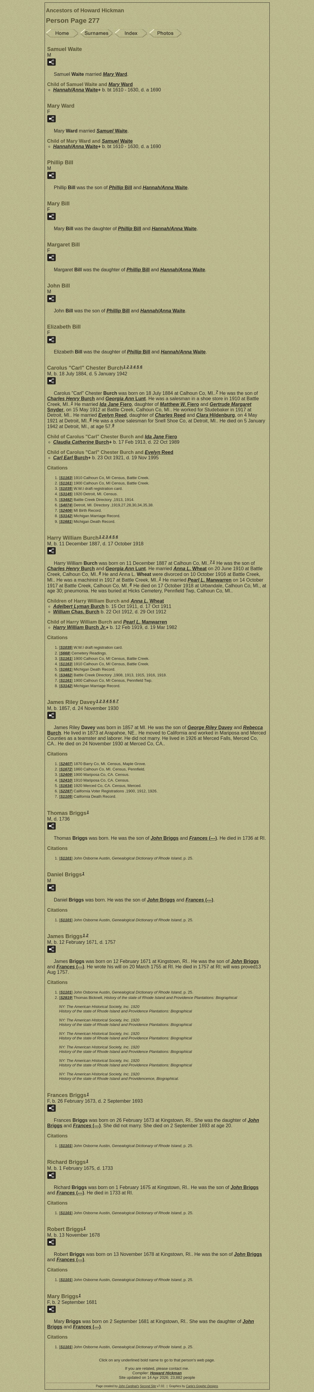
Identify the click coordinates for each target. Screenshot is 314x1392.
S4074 (66, 505)
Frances (203, 838)
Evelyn (112, 415)
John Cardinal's (129, 1386)
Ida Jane (115, 404)
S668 (64, 653)
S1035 (66, 488)
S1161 (66, 483)
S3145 (66, 494)
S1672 (66, 769)
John (164, 838)
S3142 (66, 516)
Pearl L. (210, 580)
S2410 (66, 780)
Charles (170, 415)
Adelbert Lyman (79, 606)
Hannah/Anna (75, 89)
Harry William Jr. (79, 627)
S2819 (66, 997)
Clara (215, 415)
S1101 (66, 858)
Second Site (148, 1386)
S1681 (66, 521)
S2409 (66, 774)
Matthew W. (179, 404)
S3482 (66, 499)
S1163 (66, 477)
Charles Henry (71, 398)
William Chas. (76, 611)
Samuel (111, 130)
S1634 (66, 785)
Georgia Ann (125, 398)
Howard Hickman (165, 1373)
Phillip (120, 187)
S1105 (66, 796)
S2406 (66, 510)
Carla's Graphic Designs (202, 1386)
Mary (115, 74)
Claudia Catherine (81, 442)
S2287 (66, 791)
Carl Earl (70, 457)
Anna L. (190, 568)
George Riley (209, 727)
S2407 (66, 764)
